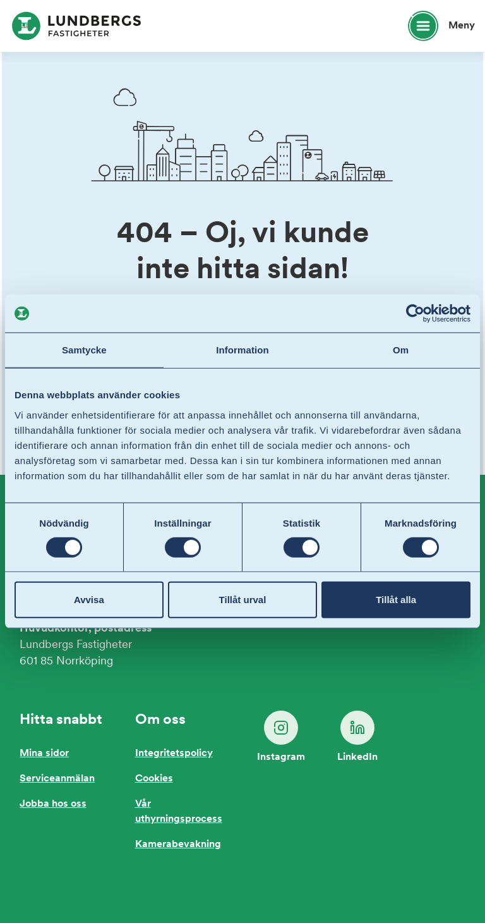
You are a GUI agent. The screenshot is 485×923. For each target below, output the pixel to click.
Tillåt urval (242, 599)
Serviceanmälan (57, 779)
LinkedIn (357, 736)
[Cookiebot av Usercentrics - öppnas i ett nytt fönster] (415, 313)
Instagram (281, 736)
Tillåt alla (396, 599)
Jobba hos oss (53, 804)
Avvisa (89, 599)
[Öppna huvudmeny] (436, 26)
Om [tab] (401, 350)
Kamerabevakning (178, 845)
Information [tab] (242, 350)
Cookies (154, 779)
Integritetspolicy (174, 754)
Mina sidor (44, 754)
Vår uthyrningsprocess (178, 811)
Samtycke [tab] (84, 350)
